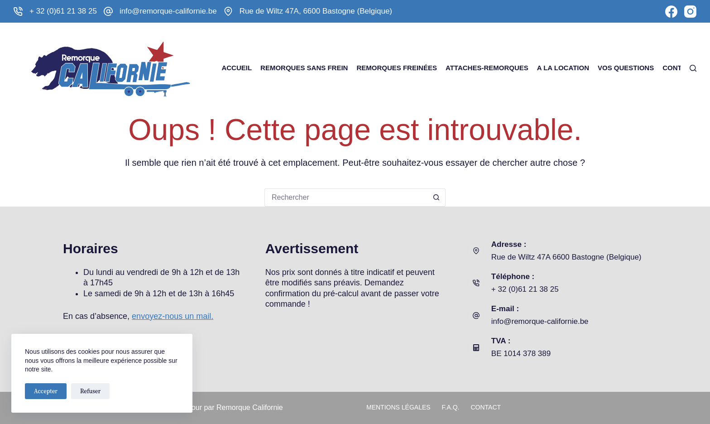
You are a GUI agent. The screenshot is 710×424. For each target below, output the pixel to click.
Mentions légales (398, 407)
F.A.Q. (451, 407)
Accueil (236, 68)
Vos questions (626, 68)
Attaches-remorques (487, 68)
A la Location (563, 68)
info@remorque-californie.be (168, 11)
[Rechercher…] (345, 197)
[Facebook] (671, 11)
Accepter (46, 391)
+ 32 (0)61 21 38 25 (63, 11)
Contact (678, 68)
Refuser (90, 391)
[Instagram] (690, 11)
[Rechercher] (693, 68)
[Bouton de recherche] (436, 197)
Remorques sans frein (304, 68)
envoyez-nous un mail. (172, 316)
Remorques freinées (396, 68)
